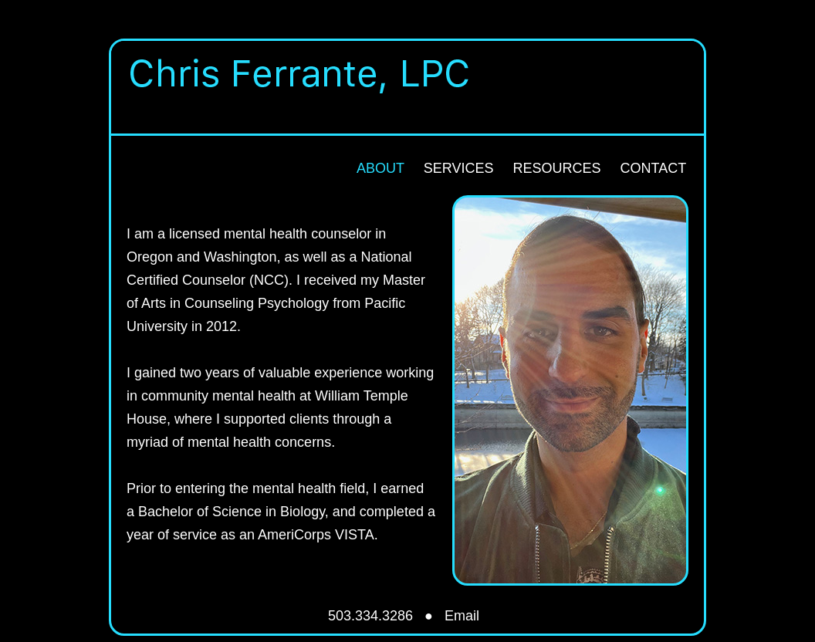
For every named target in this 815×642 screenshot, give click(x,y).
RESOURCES (556, 168)
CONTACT (653, 168)
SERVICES (459, 168)
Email (462, 615)
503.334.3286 (370, 615)
